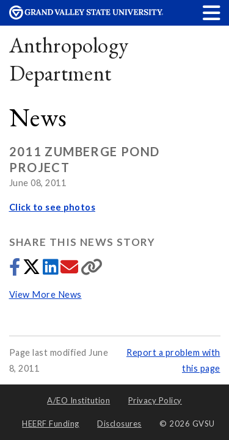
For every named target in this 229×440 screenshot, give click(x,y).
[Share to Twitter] (33, 270)
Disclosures (119, 423)
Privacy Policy (155, 400)
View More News (45, 294)
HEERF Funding (50, 423)
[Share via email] (70, 270)
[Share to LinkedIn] (51, 270)
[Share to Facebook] (16, 270)
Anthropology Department (69, 59)
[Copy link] (92, 270)
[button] (212, 12)
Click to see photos (52, 207)
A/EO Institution (78, 400)
